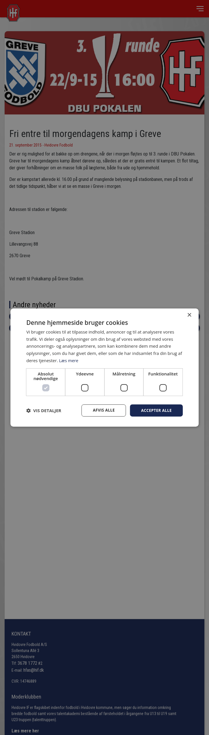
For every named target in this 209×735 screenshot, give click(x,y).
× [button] (189, 315)
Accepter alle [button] (155, 410)
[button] (43, 410)
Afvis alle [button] (101, 410)
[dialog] (104, 367)
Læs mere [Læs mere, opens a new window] (69, 360)
